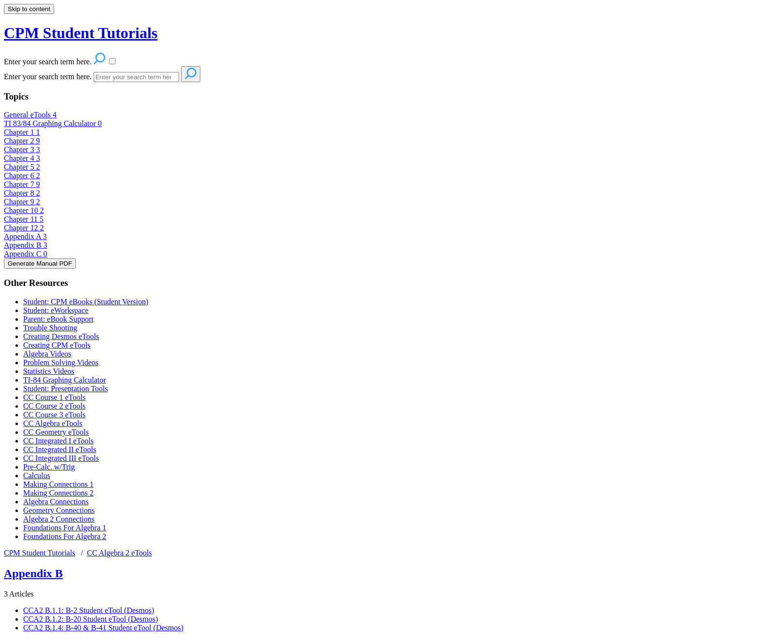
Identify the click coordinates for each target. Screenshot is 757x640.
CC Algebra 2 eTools (119, 553)
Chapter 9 (22, 202)
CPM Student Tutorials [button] (80, 33)
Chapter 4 (22, 158)
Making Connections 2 (58, 493)
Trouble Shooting (50, 328)
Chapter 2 (22, 141)
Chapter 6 (22, 175)
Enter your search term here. (48, 76)
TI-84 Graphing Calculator (64, 380)
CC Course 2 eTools (54, 406)
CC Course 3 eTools (54, 415)
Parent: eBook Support (58, 319)
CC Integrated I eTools (58, 441)
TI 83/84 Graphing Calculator (53, 123)
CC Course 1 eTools (54, 397)
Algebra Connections (56, 502)
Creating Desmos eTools (61, 336)
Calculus (36, 475)
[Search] (136, 77)
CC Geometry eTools (56, 432)
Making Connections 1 (58, 484)
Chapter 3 (22, 149)
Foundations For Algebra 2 (64, 536)
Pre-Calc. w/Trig (49, 467)
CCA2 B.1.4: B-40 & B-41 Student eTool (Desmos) (103, 628)
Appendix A (25, 236)
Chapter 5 (22, 167)
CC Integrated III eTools (61, 458)
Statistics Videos (48, 371)
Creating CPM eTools (56, 345)
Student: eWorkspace (55, 310)
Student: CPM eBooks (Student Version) (85, 302)
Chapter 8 (22, 193)
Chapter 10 (24, 210)
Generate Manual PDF (40, 263)
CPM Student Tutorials (39, 553)
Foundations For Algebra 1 (64, 528)
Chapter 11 (23, 219)
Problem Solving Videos (60, 362)
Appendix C (25, 254)
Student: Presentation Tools (65, 388)
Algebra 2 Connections (59, 519)
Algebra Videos (47, 354)
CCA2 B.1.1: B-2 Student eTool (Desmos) (88, 610)
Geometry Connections (59, 510)
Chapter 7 (22, 184)
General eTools (30, 115)
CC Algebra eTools (52, 423)
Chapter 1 (22, 132)
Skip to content (29, 9)
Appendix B (25, 245)
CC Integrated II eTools (59, 449)
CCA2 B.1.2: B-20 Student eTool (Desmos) (90, 619)
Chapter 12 (24, 228)
